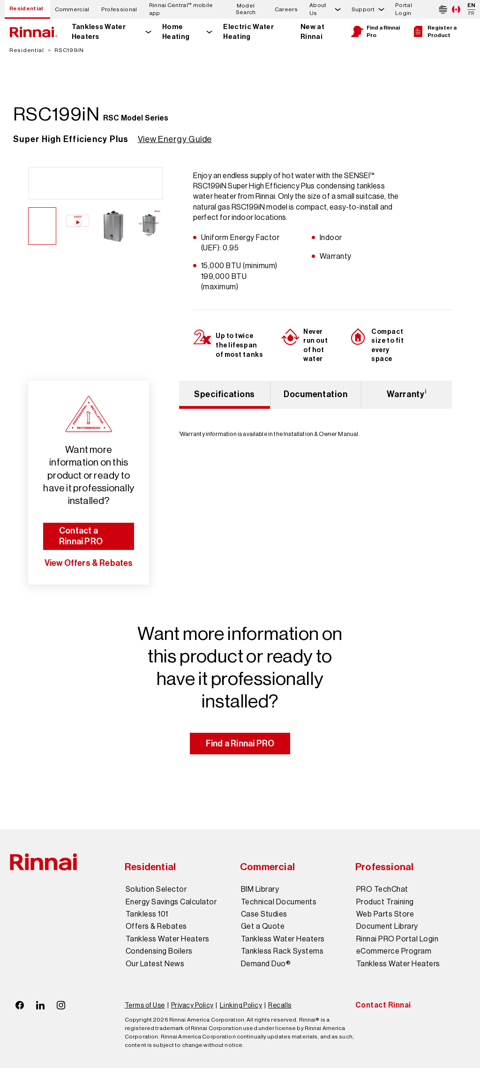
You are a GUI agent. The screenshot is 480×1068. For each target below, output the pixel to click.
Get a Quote (263, 926)
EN (471, 5)
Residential (26, 8)
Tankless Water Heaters (99, 32)
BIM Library (260, 889)
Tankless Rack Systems (282, 951)
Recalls (279, 1005)
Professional (119, 9)
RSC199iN (69, 50)
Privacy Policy (192, 1005)
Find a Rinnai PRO (240, 743)
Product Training (385, 902)
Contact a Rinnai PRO (81, 536)
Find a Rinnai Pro (375, 31)
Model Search (246, 9)
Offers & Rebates (156, 926)
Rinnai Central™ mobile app (181, 9)
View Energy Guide (175, 139)
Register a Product (434, 31)
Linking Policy (241, 1005)
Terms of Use (145, 1005)
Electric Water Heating (248, 32)
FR (471, 13)
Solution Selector (156, 889)
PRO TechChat (382, 889)
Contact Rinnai (383, 1004)
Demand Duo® (266, 964)
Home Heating (175, 32)
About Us (318, 9)
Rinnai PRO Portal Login (397, 939)
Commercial (72, 9)
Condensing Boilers (159, 951)
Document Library (387, 926)
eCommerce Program (393, 951)
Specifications (224, 394)
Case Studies (264, 914)
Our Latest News (155, 964)
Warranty (407, 393)
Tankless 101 (147, 914)
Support (363, 9)
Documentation (315, 394)
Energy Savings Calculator (171, 902)
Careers (286, 9)
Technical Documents (278, 902)
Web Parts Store (385, 914)
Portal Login (403, 9)
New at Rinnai (312, 32)
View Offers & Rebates (89, 563)
